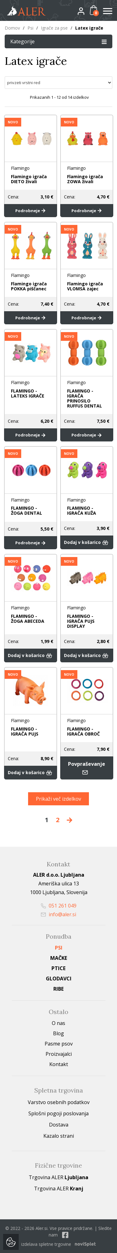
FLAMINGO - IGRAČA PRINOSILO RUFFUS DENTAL (84, 398)
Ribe (58, 988)
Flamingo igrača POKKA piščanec (29, 286)
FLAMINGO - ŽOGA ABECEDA (27, 618)
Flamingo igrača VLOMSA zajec (85, 286)
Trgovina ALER (58, 1177)
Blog (58, 1033)
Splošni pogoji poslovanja (58, 1113)
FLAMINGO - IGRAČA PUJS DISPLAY (81, 621)
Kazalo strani (58, 1135)
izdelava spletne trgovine (46, 1244)
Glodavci (58, 978)
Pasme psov (59, 1043)
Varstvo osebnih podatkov (59, 1102)
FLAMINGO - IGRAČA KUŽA (81, 510)
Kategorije (58, 41)
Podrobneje (30, 210)
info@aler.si (58, 914)
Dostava (58, 1124)
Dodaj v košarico (86, 542)
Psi (30, 28)
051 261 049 (58, 905)
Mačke (58, 958)
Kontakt (58, 1064)
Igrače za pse (54, 28)
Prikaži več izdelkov (58, 798)
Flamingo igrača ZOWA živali (85, 179)
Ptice (58, 968)
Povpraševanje (86, 767)
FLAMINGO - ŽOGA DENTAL (26, 510)
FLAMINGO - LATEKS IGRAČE (27, 393)
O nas (58, 1023)
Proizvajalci (59, 1054)
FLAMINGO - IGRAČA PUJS (24, 731)
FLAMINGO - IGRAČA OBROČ (83, 731)
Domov (12, 28)
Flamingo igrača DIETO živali (29, 179)
